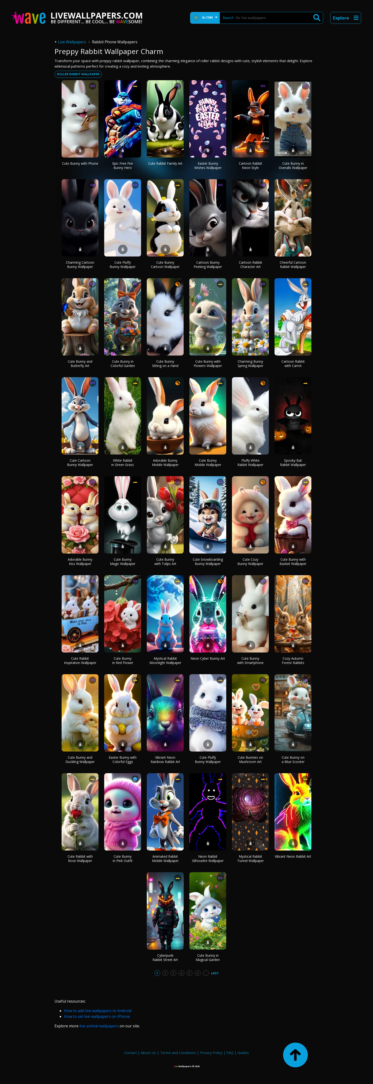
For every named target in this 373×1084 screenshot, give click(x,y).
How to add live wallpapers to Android (97, 1010)
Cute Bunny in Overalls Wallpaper (293, 165)
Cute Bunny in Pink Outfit (123, 858)
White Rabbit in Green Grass (122, 462)
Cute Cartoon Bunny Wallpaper (80, 462)
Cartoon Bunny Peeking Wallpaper (208, 264)
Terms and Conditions (178, 1052)
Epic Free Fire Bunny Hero (122, 165)
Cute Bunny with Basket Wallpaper (293, 561)
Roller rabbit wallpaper (78, 74)
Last (215, 973)
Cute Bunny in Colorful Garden (123, 363)
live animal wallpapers (99, 1026)
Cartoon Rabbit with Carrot (293, 363)
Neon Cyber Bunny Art (208, 658)
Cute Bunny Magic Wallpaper (122, 561)
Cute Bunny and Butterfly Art (80, 363)
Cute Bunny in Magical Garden (208, 957)
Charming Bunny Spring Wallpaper (250, 363)
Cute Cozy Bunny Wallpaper (250, 561)
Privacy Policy (211, 1052)
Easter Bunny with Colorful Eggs (123, 759)
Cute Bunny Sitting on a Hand (165, 363)
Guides (243, 1052)
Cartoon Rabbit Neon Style (250, 165)
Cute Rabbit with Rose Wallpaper (80, 858)
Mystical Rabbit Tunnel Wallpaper (250, 858)
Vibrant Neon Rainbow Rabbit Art (165, 759)
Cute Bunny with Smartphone (250, 660)
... (206, 973)
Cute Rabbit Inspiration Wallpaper (80, 660)
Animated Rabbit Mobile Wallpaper (165, 858)
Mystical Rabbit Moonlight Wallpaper (165, 660)
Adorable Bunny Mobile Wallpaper (165, 462)
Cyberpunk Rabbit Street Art (165, 957)
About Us (148, 1052)
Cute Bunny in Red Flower (122, 660)
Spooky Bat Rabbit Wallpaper (293, 462)
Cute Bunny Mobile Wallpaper (208, 462)
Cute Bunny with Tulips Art (165, 561)
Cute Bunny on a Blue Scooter (293, 759)
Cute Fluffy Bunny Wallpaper (123, 264)
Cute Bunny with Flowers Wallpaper (208, 363)
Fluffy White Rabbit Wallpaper (250, 462)
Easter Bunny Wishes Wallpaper (207, 165)
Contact (130, 1052)
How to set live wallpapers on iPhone (97, 1016)
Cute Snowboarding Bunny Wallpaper (208, 561)
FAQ (229, 1052)
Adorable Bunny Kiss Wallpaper (80, 561)
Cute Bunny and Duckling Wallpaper (80, 759)
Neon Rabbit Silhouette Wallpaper (208, 858)
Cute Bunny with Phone (80, 163)
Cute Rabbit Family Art (165, 163)
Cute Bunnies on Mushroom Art (250, 759)
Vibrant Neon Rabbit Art (293, 856)
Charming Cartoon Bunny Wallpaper (80, 264)
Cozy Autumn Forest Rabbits (293, 660)
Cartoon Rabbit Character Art (250, 264)
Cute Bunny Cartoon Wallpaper (165, 264)
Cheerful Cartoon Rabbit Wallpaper (293, 264)
